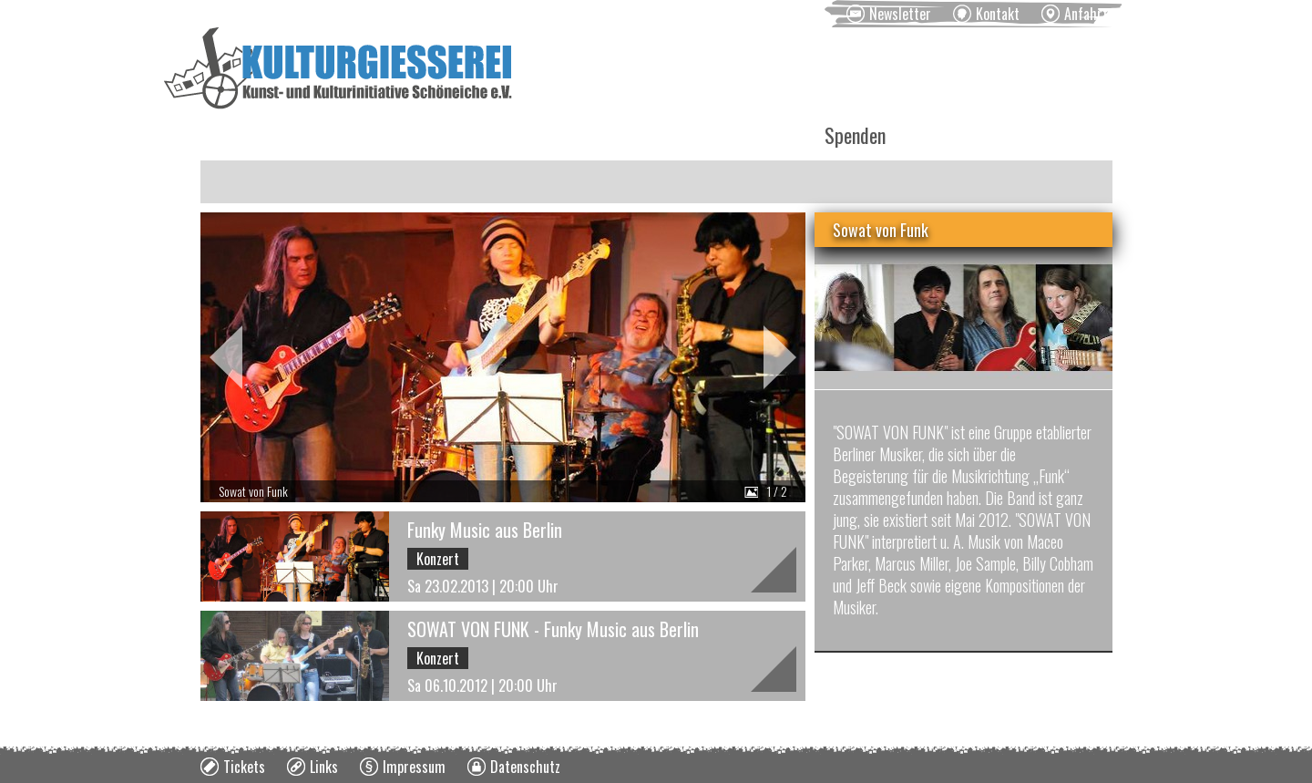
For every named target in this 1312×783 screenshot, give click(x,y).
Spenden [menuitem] (855, 134)
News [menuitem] (233, 134)
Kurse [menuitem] (497, 134)
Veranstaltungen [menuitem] (365, 134)
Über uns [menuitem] (740, 134)
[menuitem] (888, 14)
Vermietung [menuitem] (613, 134)
